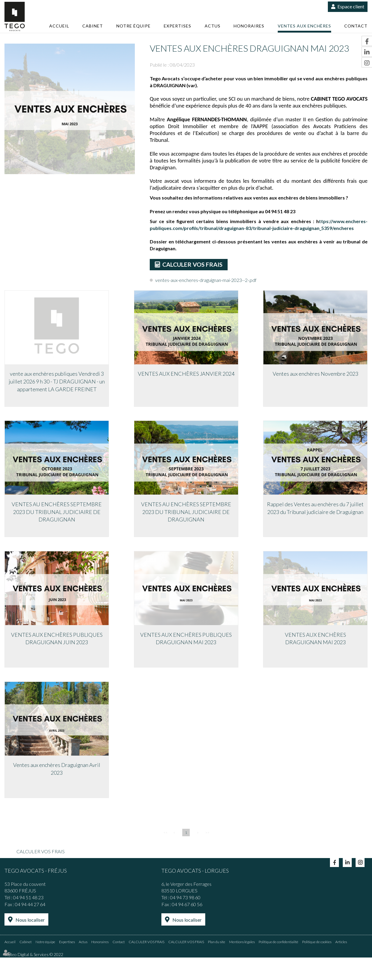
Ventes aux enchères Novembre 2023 (315, 374)
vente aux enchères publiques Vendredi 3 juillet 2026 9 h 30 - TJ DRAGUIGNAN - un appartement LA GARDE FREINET (57, 382)
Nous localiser (30, 922)
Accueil (59, 25)
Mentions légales (242, 943)
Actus (212, 25)
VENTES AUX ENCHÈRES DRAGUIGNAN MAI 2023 (315, 640)
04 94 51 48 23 (28, 899)
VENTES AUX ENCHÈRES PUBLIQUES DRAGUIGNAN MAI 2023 (186, 640)
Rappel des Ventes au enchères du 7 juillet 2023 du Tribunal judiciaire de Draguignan (315, 509)
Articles (341, 943)
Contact (356, 25)
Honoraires (249, 25)
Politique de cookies (316, 943)
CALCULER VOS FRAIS (193, 264)
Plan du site (216, 943)
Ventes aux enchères (304, 25)
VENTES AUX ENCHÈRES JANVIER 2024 (186, 374)
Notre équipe (133, 25)
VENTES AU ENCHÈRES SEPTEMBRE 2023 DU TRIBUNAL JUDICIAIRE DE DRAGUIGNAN (57, 513)
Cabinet (92, 25)
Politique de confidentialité (278, 943)
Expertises (177, 25)
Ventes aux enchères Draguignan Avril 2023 (56, 770)
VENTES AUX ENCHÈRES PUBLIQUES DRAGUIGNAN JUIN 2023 (57, 640)
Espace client (350, 6)
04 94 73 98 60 (185, 899)
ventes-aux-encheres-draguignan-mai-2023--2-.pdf (206, 280)
